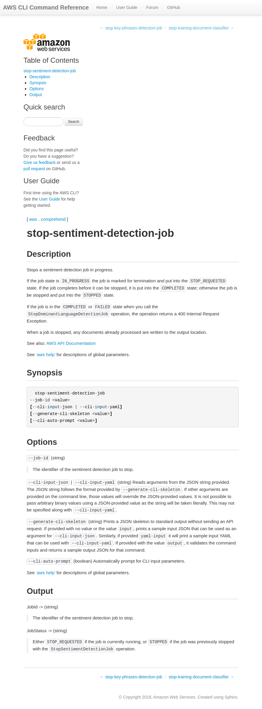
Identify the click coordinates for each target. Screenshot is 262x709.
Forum (152, 7)
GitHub (173, 7)
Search (73, 122)
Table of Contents (51, 60)
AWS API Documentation (71, 343)
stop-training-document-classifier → (201, 28)
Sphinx (231, 697)
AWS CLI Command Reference (46, 7)
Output (35, 94)
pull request (34, 168)
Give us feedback (39, 162)
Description (39, 76)
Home (101, 7)
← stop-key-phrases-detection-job (131, 28)
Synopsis (37, 82)
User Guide (126, 7)
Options (36, 88)
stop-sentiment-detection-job (49, 70)
